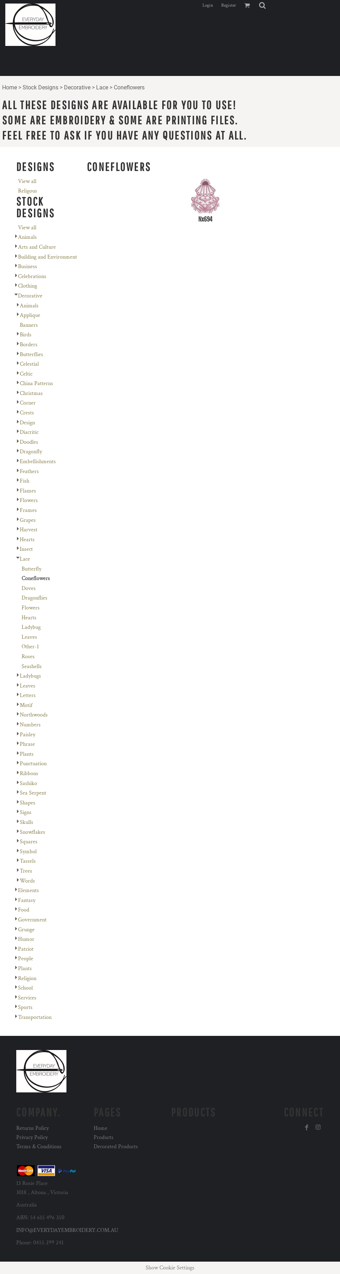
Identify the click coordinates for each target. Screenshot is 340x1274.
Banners (29, 325)
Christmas (31, 393)
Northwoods (34, 715)
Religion (27, 978)
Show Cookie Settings (170, 1268)
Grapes (28, 520)
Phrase (27, 744)
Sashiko (28, 783)
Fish (24, 481)
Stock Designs (40, 87)
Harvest (28, 529)
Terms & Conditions (38, 1146)
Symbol (28, 851)
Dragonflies (34, 598)
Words (27, 881)
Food (23, 910)
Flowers (29, 500)
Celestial (29, 364)
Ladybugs (30, 676)
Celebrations (32, 276)
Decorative (77, 87)
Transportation (35, 1017)
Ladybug (31, 627)
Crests (27, 413)
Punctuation (33, 763)
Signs (25, 812)
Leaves (29, 637)
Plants (27, 754)
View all (27, 181)
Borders (28, 344)
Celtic (26, 374)
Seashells (32, 666)
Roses (28, 656)
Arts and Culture (37, 247)
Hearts (27, 539)
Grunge (26, 929)
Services (27, 998)
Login (208, 5)
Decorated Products (116, 1146)
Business (27, 266)
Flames (28, 491)
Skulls (26, 822)
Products (103, 1137)
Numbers (30, 725)
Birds (25, 334)
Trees (26, 871)
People (25, 958)
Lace (102, 87)
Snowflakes (32, 832)
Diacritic (29, 432)
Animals (27, 237)
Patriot (26, 949)
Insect (26, 549)
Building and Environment (47, 257)
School (25, 988)
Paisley (27, 734)
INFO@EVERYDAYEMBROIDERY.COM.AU (67, 1230)
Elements (28, 890)
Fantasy (26, 900)
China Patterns (36, 383)
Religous (27, 191)
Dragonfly (31, 451)
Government (32, 920)
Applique (30, 315)
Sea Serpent (33, 793)
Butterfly (31, 569)
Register (228, 5)
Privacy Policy (32, 1137)
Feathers (29, 471)
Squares (28, 841)
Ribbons (29, 773)
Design (27, 422)
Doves (29, 588)
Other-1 (30, 646)
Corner (28, 403)
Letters (28, 695)
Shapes (27, 803)
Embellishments (38, 461)
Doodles (29, 442)
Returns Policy (32, 1128)
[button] (262, 5)
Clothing (27, 286)
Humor (26, 939)
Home (9, 87)
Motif (26, 705)
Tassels (28, 861)
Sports (25, 1007)
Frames (28, 510)
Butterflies (31, 354)
